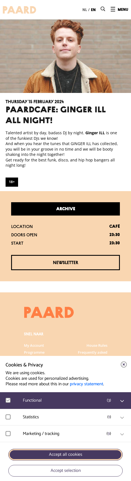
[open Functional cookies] (122, 401)
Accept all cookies (65, 454)
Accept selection (66, 470)
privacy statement (86, 384)
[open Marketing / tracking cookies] (122, 434)
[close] (124, 364)
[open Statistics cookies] (122, 418)
